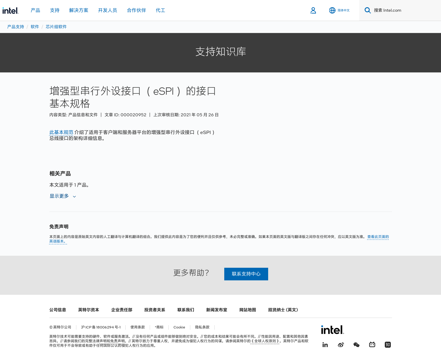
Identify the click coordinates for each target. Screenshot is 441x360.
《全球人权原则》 (265, 341)
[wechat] (356, 344)
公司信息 (57, 310)
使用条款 (137, 327)
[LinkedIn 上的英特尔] (325, 344)
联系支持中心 (246, 274)
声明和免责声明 (112, 341)
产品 (35, 10)
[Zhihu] (388, 344)
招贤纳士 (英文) (283, 310)
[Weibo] (341, 344)
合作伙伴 (136, 10)
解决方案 (78, 10)
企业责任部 (121, 310)
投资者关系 (154, 310)
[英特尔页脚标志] (332, 329)
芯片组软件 (56, 26)
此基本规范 (61, 132)
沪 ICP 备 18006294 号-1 (101, 327)
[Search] (366, 10)
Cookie (179, 327)
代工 (160, 10)
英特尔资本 (88, 310)
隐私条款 (202, 327)
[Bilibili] (372, 344)
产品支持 (15, 26)
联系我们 (185, 310)
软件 (35, 26)
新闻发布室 (216, 310)
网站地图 (247, 310)
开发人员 (107, 10)
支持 (55, 10)
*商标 (159, 327)
